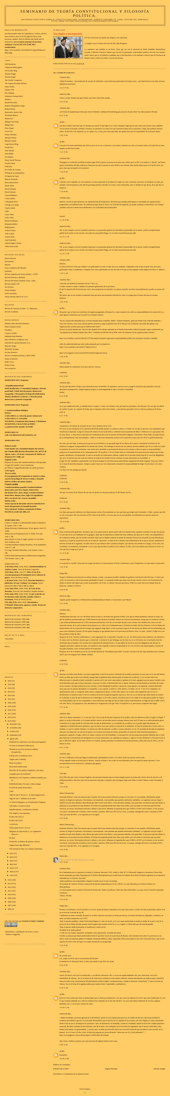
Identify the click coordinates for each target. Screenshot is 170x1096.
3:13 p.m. (64, 787)
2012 (10, 887)
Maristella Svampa (12, 349)
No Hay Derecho (11, 352)
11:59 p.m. (64, 220)
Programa (24, 380)
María (62, 856)
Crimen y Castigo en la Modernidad (18, 523)
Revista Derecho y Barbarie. (15, 277)
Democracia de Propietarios (15, 534)
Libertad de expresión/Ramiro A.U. (18, 343)
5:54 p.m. (64, 102)
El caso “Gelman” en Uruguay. (26, 583)
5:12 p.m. (64, 603)
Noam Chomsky (11, 134)
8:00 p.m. (64, 1045)
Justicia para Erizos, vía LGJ (19, 828)
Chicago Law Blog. (12, 205)
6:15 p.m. (64, 396)
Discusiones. (9, 261)
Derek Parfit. (9, 186)
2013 (10, 883)
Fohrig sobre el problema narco (20, 756)
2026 (10, 681)
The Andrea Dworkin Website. (16, 83)
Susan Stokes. (10, 87)
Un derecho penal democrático (20, 787)
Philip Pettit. (9, 125)
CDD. (7, 211)
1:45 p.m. (64, 567)
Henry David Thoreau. (13, 160)
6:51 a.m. (64, 747)
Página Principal (111, 1069)
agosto (12, 739)
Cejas (11, 791)
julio (11, 853)
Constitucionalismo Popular (15, 545)
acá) (17, 542)
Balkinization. (10, 227)
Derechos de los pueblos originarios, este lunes (26, 770)
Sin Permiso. (9, 287)
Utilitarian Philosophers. (14, 67)
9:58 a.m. (64, 988)
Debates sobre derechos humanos (17, 323)
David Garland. (10, 189)
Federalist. (9, 166)
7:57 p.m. (64, 707)
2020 (10, 703)
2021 (10, 699)
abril (11, 864)
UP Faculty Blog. (11, 71)
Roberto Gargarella (13, 934)
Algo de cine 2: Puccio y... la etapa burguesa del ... (27, 795)
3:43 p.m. (64, 302)
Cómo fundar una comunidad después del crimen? (24, 449)
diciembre (13, 724)
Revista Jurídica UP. (12, 284)
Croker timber (10, 198)
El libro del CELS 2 (16, 817)
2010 (10, 894)
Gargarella (9, 394)
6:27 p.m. (64, 416)
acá (35, 435)
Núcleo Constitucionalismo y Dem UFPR (20, 355)
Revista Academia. (11, 312)
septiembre (14, 735)
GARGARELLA (11, 416)
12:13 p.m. (64, 88)
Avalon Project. (10, 230)
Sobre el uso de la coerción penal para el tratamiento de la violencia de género (25, 575)
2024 (10, 688)
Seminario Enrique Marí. (14, 96)
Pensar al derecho (11, 359)
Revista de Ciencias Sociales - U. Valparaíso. (21, 308)
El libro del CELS (15, 820)
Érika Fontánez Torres (13, 327)
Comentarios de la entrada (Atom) (76, 1074)
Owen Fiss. (9, 131)
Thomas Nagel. (10, 77)
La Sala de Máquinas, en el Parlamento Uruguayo (27, 802)
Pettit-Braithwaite (12, 388)
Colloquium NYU (11, 202)
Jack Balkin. (9, 154)
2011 (10, 891)
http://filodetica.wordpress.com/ (16, 339)
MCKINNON (10, 424)
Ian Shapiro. (9, 157)
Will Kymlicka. (10, 64)
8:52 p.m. (64, 502)
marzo (12, 868)
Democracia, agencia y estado (25, 605)
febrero (12, 872)
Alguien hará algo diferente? (19, 845)
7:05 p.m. (64, 135)
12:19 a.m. (65, 237)
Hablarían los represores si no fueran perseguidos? (27, 742)
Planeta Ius (9, 118)
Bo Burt (12, 838)
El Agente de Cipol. (12, 176)
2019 (10, 706)
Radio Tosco (9, 362)
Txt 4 (31, 586)
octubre (13, 731)
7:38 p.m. (64, 482)
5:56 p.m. (64, 356)
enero (12, 875)
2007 (10, 905)
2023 (10, 692)
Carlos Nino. (9, 214)
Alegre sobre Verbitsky (17, 759)
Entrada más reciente (61, 1069)
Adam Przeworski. (11, 246)
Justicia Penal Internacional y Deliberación (20, 556)
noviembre (14, 728)
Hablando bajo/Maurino (13, 336)
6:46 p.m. (64, 664)
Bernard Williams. (11, 221)
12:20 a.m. (65, 253)
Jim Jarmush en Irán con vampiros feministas (25, 849)
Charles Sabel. (10, 208)
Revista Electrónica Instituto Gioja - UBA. (20, 281)
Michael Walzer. (11, 138)
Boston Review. (10, 258)
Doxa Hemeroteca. (11, 182)
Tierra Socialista (11, 293)
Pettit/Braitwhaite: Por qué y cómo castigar (25, 784)
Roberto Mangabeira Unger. (15, 106)
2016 (10, 717)
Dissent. (8, 265)
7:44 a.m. (64, 273)
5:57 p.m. (64, 862)
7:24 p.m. (64, 191)
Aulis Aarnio (9, 234)
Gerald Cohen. (10, 163)
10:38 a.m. (65, 1007)
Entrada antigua (159, 1069)
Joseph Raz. (9, 147)
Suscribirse (9, 639)
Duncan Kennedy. (11, 179)
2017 (10, 714)
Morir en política (15, 763)
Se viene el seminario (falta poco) (21, 745)
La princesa (13, 824)
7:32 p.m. (64, 945)
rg (60, 122)
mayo (12, 861)
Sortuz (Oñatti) (10, 290)
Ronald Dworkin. (11, 102)
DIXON (8, 413)
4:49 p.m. (64, 590)
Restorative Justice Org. (13, 112)
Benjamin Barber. (11, 224)
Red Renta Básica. (11, 115)
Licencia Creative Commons (33, 921)
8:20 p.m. (64, 965)
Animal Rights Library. (13, 243)
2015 (10, 721)
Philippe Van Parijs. (12, 122)
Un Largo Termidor (12, 550)
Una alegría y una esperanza (19, 813)
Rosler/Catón (9, 365)
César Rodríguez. (11, 195)
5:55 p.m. (64, 818)
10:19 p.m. (64, 522)
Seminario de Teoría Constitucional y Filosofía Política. (85, 13)
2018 (10, 710)
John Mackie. (10, 150)
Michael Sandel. (11, 141)
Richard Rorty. (10, 109)
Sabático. (8, 99)
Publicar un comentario (61, 1065)
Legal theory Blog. (12, 144)
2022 (10, 695)
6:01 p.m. (64, 376)
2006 (10, 909)
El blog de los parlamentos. (15, 173)
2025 (10, 684)
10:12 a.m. (65, 767)
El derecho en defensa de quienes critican (24, 841)
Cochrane (24, 396)
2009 (10, 898)
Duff (11, 391)
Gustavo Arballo (11, 333)
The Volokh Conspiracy (13, 80)
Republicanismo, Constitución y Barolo (23, 809)
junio (12, 857)
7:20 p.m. (64, 172)
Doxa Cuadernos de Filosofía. (16, 268)
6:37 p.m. (64, 115)
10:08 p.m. (64, 1059)
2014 (10, 880)
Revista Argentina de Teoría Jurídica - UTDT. (21, 274)
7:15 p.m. (64, 152)
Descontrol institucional (18, 767)
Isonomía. (8, 271)
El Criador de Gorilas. (13, 170)
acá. (28, 625)
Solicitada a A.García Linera (19, 806)
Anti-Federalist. (10, 240)
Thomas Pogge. (10, 74)
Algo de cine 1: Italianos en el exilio (22, 798)
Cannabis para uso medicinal (19, 774)
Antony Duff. (10, 237)
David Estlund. (10, 192)
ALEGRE (29, 427)
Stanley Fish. (9, 90)
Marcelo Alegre (10, 346)
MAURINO (9, 421)
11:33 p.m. (64, 553)
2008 (10, 902)
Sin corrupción (10, 368)
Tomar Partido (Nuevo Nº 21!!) (16, 297)
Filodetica (8, 330)
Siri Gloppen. (10, 93)
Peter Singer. (9, 128)
